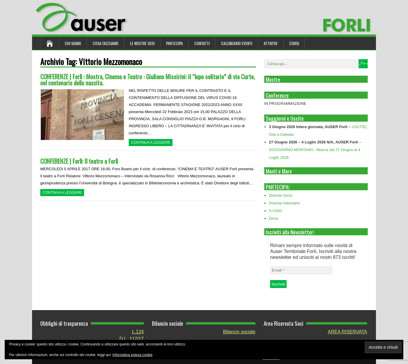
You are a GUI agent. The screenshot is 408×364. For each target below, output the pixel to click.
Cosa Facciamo (105, 43)
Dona (273, 218)
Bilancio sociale (239, 331)
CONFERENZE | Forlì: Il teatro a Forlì (79, 161)
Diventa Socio (280, 195)
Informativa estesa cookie (133, 355)
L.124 (138, 331)
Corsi (294, 43)
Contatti (202, 43)
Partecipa (174, 43)
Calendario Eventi (236, 43)
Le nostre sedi (142, 43)
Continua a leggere (150, 142)
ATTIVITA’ (271, 43)
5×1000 (275, 211)
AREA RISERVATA (347, 331)
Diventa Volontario (284, 203)
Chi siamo (73, 43)
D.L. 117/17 (131, 338)
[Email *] (301, 270)
